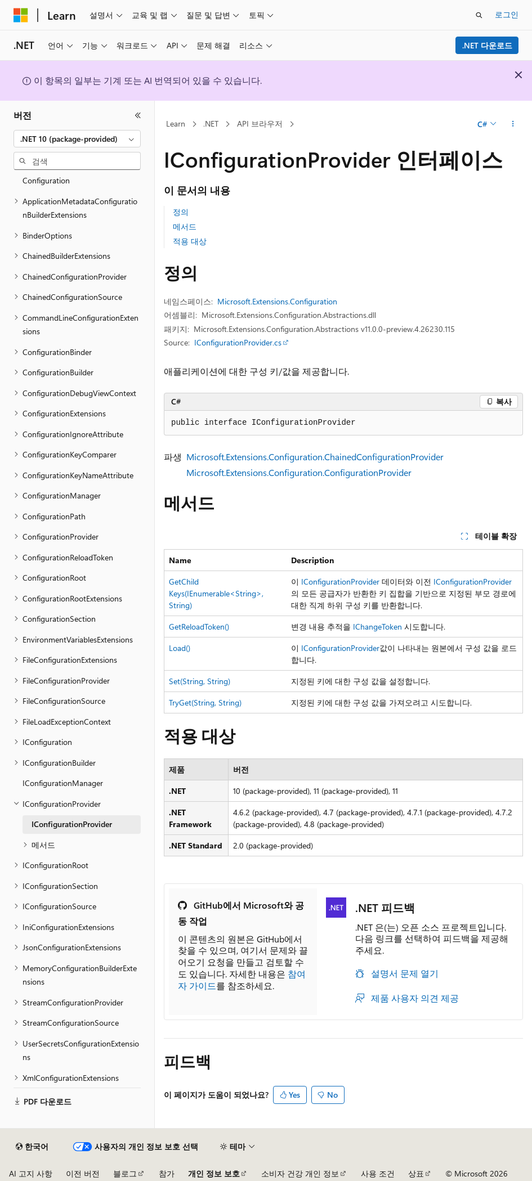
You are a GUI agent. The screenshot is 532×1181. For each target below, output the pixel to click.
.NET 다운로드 (487, 45)
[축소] (138, 115)
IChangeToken (377, 626)
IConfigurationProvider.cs (237, 342)
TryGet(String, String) (205, 702)
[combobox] (77, 139)
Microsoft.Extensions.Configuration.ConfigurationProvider (299, 472)
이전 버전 (83, 1173)
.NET (210, 123)
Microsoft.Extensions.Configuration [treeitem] (59, 173)
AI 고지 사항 (30, 1173)
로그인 (506, 14)
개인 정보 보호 (214, 1173)
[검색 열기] (479, 15)
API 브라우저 (260, 123)
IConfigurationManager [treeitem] (63, 783)
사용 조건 (378, 1173)
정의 (181, 211)
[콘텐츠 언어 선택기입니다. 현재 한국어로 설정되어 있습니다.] (32, 1147)
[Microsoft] (21, 15)
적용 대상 (190, 241)
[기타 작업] (513, 124)
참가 (167, 1173)
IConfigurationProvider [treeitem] (72, 824)
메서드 (184, 226)
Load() (179, 648)
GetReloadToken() (199, 626)
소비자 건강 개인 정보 (300, 1173)
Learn (175, 123)
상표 (416, 1173)
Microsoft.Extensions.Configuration (277, 301)
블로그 (125, 1173)
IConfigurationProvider (340, 581)
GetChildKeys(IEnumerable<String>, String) (216, 593)
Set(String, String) (199, 681)
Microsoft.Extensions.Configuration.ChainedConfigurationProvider (315, 456)
